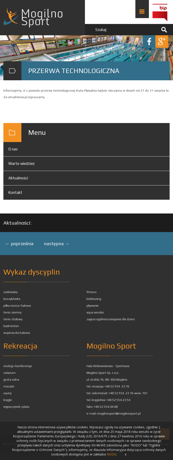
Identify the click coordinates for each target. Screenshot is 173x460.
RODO (111, 454)
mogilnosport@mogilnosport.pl (119, 413)
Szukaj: (101, 29)
